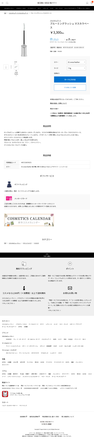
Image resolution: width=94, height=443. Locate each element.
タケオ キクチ (35, 353)
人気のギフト (42, 374)
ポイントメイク (27, 243)
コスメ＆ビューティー (9, 8)
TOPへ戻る (47, 256)
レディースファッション (14, 376)
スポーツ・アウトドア (76, 324)
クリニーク (78, 339)
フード (4, 376)
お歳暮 (26, 326)
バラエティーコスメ (21, 324)
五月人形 (22, 362)
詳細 (73, 40)
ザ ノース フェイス (24, 353)
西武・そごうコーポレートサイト (30, 385)
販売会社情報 (34, 417)
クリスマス (49, 362)
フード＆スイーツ (32, 8)
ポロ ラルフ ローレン (11, 353)
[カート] (91, 3)
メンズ (51, 8)
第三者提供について (68, 417)
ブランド (5, 332)
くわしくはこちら (7, 303)
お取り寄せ (34, 374)
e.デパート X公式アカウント (67, 388)
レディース (45, 8)
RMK (65, 339)
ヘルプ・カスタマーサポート (10, 405)
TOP (5, 13)
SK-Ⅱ (84, 339)
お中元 (20, 326)
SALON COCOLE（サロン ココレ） (11, 388)
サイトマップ (23, 405)
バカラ (60, 353)
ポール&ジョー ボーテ (34, 339)
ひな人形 (15, 362)
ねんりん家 (68, 346)
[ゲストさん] (87, 3)
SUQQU (70, 339)
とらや (61, 346)
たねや (55, 346)
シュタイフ (53, 353)
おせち (67, 362)
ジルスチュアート (55, 21)
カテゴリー (6, 321)
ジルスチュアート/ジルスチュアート (18, 13)
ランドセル (30, 362)
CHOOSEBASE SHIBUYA (30, 388)
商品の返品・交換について (58, 103)
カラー (56, 62)
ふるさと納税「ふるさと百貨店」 (49, 388)
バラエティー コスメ (21, 8)
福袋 (72, 362)
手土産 (22, 374)
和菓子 (27, 374)
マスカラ (36, 243)
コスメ (90, 374)
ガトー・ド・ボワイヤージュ (30, 346)
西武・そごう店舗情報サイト (10, 385)
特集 (3, 359)
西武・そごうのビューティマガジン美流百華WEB (55, 385)
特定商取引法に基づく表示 (50, 417)
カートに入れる (70, 79)
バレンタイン (79, 362)
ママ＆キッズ (44, 353)
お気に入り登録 (71, 87)
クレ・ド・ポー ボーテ (19, 339)
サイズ (56, 68)
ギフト (39, 8)
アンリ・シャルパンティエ (13, 346)
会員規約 (22, 417)
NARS (54, 339)
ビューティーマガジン (85, 8)
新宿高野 (49, 346)
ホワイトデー (5, 365)
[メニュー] (2, 3)
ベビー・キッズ (58, 8)
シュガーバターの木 (78, 346)
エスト (60, 339)
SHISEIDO (8, 339)
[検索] (7, 3)
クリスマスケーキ (59, 362)
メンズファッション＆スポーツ (31, 376)
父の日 (42, 362)
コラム (4, 371)
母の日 (36, 362)
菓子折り (15, 374)
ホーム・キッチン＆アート (70, 8)
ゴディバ (42, 346)
